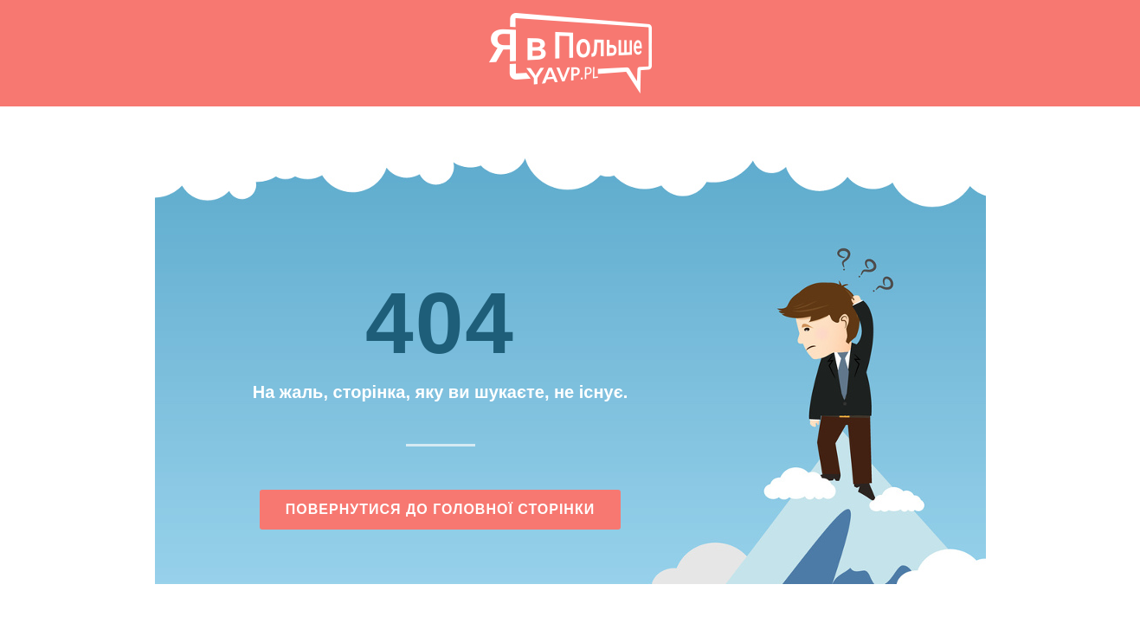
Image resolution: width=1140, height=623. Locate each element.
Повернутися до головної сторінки (440, 509)
